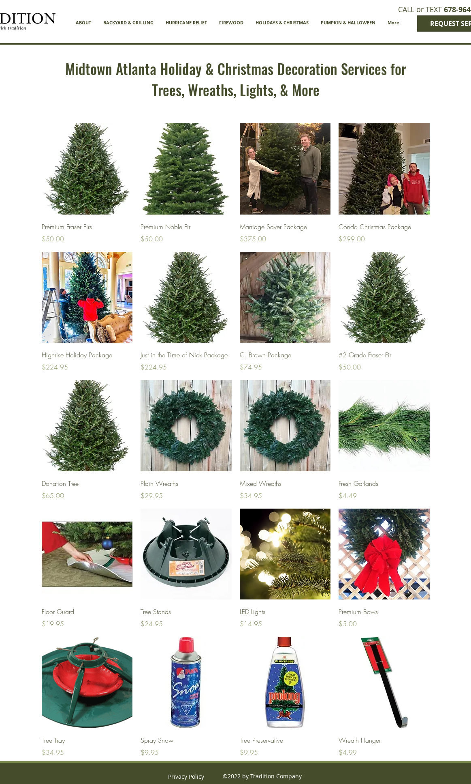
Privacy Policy (186, 776)
